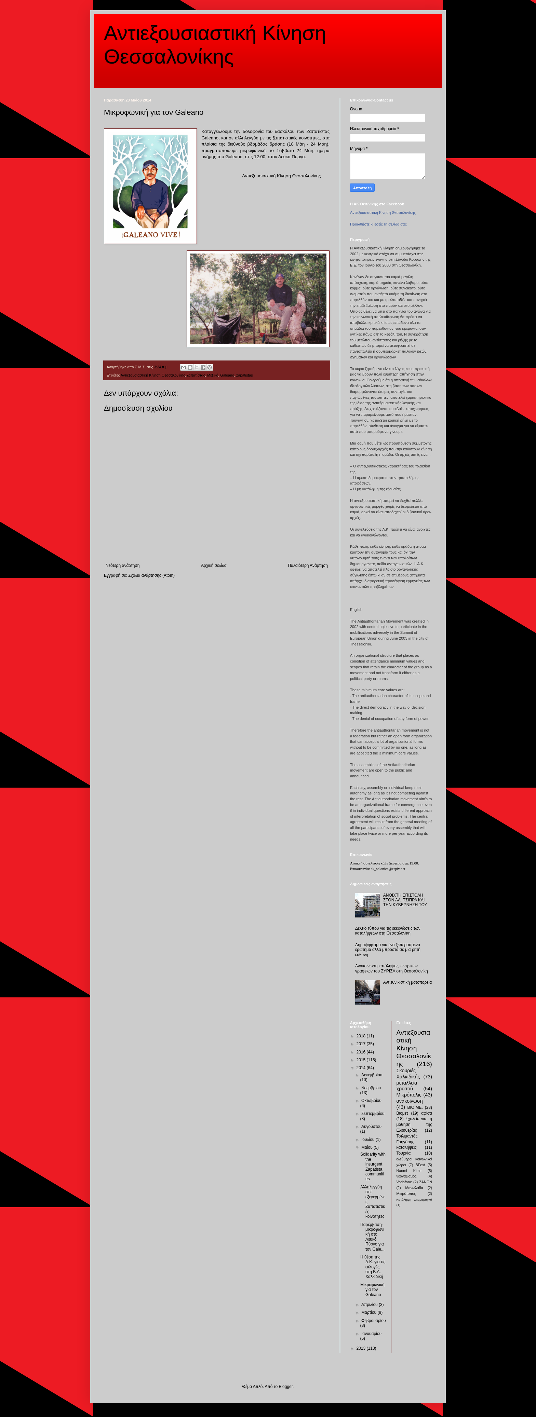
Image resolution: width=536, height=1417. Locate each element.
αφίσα (426, 1113)
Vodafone (404, 1182)
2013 (362, 1348)
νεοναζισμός (407, 1176)
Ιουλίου (368, 1139)
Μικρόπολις (409, 1095)
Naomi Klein (409, 1171)
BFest (420, 1165)
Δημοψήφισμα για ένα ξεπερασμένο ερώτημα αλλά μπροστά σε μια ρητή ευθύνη (387, 949)
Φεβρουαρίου (373, 1320)
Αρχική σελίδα (214, 565)
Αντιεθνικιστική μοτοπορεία (407, 982)
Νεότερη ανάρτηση (122, 565)
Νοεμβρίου (371, 1088)
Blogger (286, 1386)
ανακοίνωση (410, 1101)
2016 (362, 1052)
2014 (362, 1067)
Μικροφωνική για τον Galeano (372, 1289)
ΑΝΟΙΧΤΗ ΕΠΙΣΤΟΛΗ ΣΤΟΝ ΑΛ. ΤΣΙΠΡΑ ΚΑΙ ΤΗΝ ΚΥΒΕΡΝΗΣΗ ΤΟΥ (405, 900)
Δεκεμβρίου (371, 1075)
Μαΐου (367, 1147)
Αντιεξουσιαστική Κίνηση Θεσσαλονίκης (153, 375)
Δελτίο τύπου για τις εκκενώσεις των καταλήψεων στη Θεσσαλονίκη (387, 931)
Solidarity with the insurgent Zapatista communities (373, 1166)
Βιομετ (402, 1113)
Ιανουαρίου (371, 1333)
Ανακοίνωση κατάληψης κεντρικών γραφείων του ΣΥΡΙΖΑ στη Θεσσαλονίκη (391, 968)
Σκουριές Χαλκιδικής (408, 1073)
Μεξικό (212, 375)
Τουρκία (404, 1153)
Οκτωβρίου (371, 1100)
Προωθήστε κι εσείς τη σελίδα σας (378, 224)
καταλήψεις (407, 1147)
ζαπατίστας (196, 375)
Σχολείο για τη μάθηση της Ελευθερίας (414, 1124)
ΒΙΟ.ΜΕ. (415, 1107)
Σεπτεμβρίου (373, 1113)
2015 (362, 1060)
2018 (362, 1036)
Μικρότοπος (406, 1193)
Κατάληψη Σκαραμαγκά (414, 1199)
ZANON (425, 1182)
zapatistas (244, 375)
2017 (362, 1043)
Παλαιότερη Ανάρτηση (308, 565)
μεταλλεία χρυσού (407, 1086)
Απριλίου (370, 1304)
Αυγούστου (371, 1126)
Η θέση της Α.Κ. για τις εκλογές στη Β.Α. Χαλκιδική (372, 1267)
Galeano (227, 375)
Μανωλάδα (414, 1188)
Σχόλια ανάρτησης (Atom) (151, 575)
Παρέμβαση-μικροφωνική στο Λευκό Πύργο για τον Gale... (372, 1237)
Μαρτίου (369, 1312)
